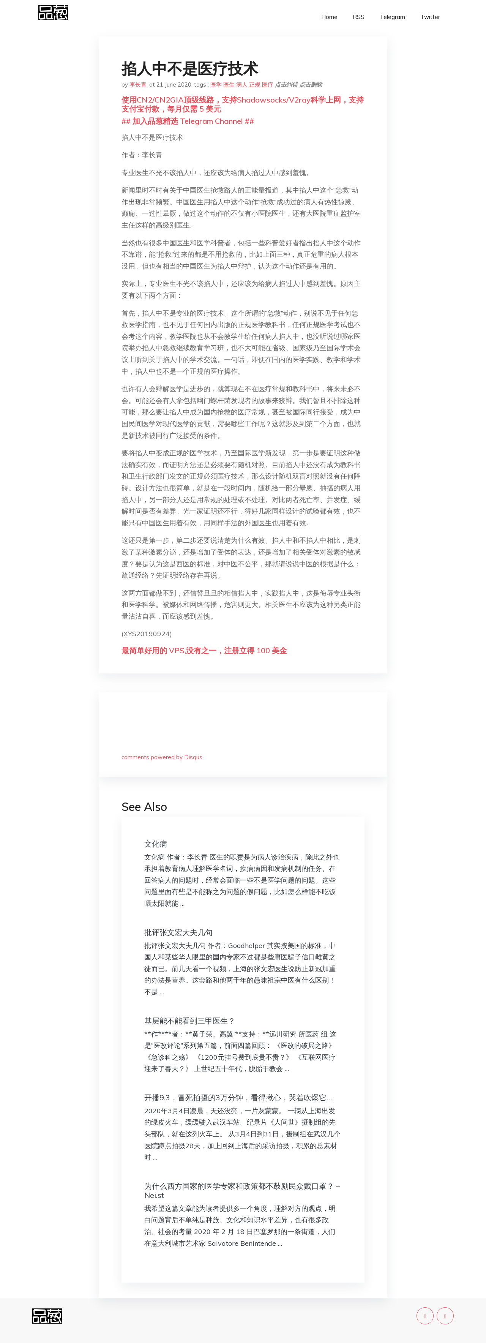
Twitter (430, 17)
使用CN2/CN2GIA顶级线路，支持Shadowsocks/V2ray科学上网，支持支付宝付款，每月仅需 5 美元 (243, 104)
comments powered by (162, 757)
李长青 (138, 84)
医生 (229, 84)
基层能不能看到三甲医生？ (189, 1020)
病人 (242, 84)
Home (329, 17)
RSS (358, 17)
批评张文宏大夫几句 (178, 932)
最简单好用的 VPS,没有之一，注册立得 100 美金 (204, 650)
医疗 (267, 84)
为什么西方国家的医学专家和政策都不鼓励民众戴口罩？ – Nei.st (242, 1190)
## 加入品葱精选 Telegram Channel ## (188, 121)
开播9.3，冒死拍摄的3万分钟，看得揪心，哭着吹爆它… (238, 1097)
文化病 (155, 843)
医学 (216, 84)
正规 (254, 84)
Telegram (392, 17)
